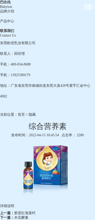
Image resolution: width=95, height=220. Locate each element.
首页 (21, 114)
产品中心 (7, 21)
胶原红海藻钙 (24, 213)
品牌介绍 (7, 11)
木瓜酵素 (21, 217)
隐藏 (32, 114)
